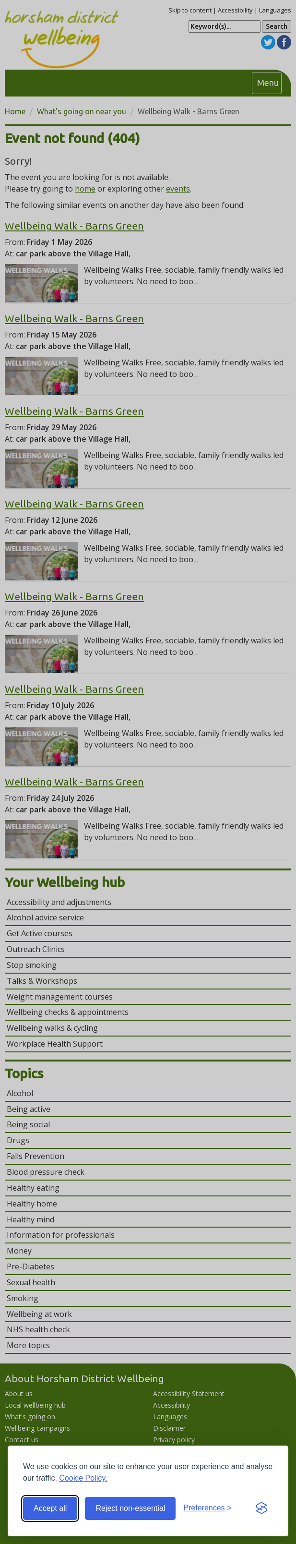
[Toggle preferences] (207, 1508)
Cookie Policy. (83, 1478)
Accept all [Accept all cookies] (50, 1508)
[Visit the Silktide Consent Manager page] (261, 1508)
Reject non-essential (130, 1508)
